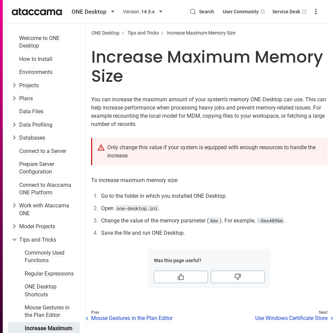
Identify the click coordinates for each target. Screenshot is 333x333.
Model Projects (37, 226)
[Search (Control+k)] (202, 11)
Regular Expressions (49, 273)
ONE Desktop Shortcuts (41, 290)
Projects (29, 85)
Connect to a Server (42, 151)
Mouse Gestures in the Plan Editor (47, 311)
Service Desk (290, 11)
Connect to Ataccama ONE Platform (45, 189)
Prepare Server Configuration (36, 168)
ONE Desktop (105, 33)
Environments (35, 72)
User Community (244, 11)
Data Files (31, 111)
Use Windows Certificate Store (291, 318)
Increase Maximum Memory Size (201, 33)
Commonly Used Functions (44, 256)
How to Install (35, 59)
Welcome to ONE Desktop (39, 42)
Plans (26, 98)
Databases (32, 138)
